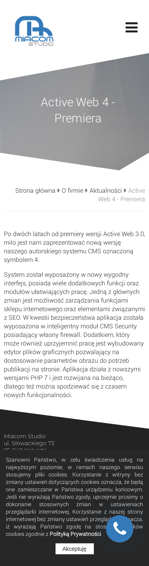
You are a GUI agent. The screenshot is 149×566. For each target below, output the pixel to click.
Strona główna (35, 190)
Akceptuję (74, 549)
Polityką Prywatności (75, 533)
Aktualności (106, 190)
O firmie (72, 190)
